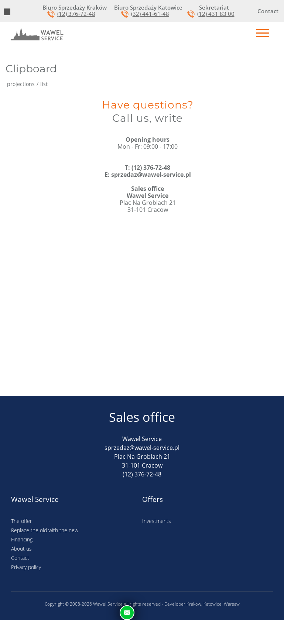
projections (21, 84)
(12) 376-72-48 (76, 14)
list (44, 84)
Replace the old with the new (44, 530)
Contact (20, 557)
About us (21, 548)
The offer (21, 520)
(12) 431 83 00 (216, 14)
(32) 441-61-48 (150, 14)
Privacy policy (26, 567)
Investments (156, 520)
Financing (21, 539)
